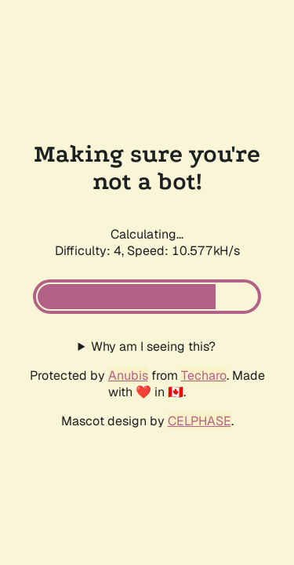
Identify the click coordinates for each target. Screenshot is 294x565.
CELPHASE (199, 421)
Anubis (128, 375)
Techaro (204, 375)
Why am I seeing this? (153, 346)
